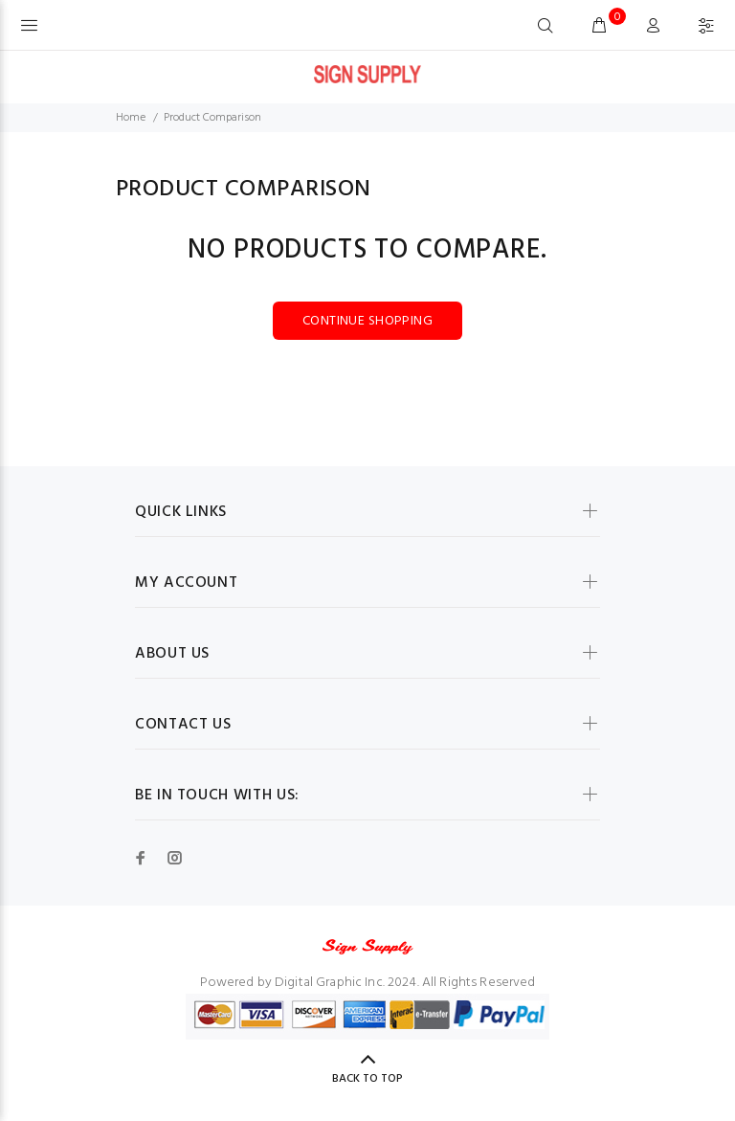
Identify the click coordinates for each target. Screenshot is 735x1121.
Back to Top (367, 1078)
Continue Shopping (367, 321)
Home (130, 117)
